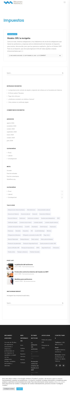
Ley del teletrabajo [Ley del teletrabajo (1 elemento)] (39, 231)
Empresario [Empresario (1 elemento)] (53, 226)
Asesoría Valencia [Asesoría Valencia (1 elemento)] (12, 218)
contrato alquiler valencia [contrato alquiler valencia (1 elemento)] (51, 222)
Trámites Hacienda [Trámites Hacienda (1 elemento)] (34, 252)
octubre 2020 (11, 129)
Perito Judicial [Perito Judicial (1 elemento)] (34, 239)
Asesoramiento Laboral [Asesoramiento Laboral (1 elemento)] (44, 210)
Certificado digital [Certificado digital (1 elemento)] (12, 222)
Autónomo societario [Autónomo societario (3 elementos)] (33, 218)
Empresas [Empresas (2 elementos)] (10, 231)
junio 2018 (10, 141)
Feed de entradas (12, 173)
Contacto (22, 363)
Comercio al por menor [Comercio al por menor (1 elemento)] (25, 222)
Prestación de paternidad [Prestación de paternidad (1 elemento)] (14, 243)
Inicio (21, 345)
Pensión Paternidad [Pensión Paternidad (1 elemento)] (13, 239)
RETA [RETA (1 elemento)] (38, 247)
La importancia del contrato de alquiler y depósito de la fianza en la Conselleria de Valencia (35, 90)
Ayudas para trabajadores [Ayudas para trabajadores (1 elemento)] (48, 218)
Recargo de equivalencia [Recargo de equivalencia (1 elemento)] (28, 247)
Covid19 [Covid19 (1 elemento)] (27, 226)
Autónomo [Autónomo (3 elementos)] (22, 218)
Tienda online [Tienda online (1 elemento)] (11, 252)
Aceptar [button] (20, 389)
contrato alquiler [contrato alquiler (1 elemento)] (38, 222)
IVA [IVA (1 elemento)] (32, 231)
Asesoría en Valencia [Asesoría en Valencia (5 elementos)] (45, 214)
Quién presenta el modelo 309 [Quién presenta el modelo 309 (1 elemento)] (48, 243)
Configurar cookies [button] (9, 389)
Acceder (9, 170)
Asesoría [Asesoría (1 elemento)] (34, 214)
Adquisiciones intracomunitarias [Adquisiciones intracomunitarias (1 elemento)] (16, 210)
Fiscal (9, 153)
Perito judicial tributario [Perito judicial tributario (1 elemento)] (47, 239)
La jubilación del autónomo (24, 264)
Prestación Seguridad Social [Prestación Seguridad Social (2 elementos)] (30, 243)
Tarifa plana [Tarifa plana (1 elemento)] (56, 247)
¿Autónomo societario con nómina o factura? (21, 99)
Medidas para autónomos (23, 279)
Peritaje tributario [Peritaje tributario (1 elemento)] (24, 239)
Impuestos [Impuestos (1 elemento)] (25, 231)
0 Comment (42, 55)
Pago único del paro (14, 96)
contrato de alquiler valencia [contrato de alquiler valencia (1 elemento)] (15, 226)
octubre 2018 (11, 138)
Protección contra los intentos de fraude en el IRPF (31, 272)
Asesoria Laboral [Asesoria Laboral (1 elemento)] (25, 214)
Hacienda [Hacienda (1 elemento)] (18, 231)
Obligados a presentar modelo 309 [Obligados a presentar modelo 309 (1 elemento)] (32, 235)
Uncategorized (12, 34)
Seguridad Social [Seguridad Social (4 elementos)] (46, 247)
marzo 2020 (10, 135)
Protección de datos (45, 347)
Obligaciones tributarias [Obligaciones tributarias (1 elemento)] (14, 235)
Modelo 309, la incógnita (18, 38)
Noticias (22, 359)
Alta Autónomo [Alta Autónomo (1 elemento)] (31, 210)
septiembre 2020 (12, 132)
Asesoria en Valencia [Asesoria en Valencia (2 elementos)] (13, 214)
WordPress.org (11, 179)
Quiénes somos (22, 350)
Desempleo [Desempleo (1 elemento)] (35, 226)
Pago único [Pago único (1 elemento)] (47, 235)
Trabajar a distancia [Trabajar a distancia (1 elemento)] (22, 252)
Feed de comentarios (13, 176)
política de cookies (59, 382)
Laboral (10, 156)
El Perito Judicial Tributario (16, 93)
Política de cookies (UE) (47, 341)
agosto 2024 (10, 123)
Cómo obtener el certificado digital (18, 102)
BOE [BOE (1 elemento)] (58, 218)
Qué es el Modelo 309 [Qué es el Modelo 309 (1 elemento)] (13, 247)
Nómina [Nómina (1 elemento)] (49, 231)
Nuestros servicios (22, 355)
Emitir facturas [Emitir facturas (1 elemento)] (43, 226)
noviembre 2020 (11, 126)
